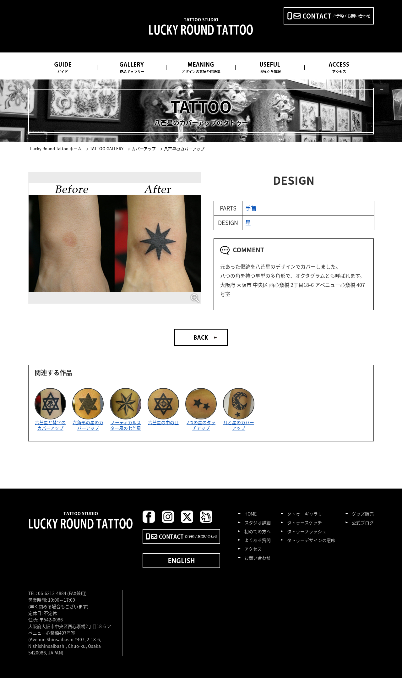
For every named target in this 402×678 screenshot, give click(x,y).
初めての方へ (257, 531)
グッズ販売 (363, 514)
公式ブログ (363, 522)
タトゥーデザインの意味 (311, 540)
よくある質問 (257, 540)
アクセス (253, 549)
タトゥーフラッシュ (306, 531)
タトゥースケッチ (304, 522)
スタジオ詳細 (257, 522)
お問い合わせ (257, 558)
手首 (251, 208)
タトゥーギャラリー (307, 514)
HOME (250, 514)
